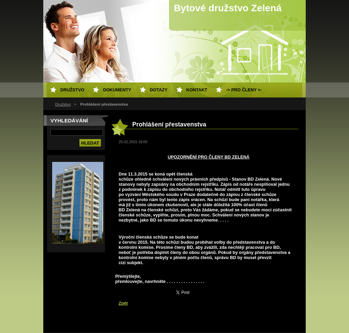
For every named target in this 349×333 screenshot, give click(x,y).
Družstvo (63, 104)
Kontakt (197, 89)
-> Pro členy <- (244, 89)
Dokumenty (117, 89)
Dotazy (159, 89)
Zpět (123, 303)
